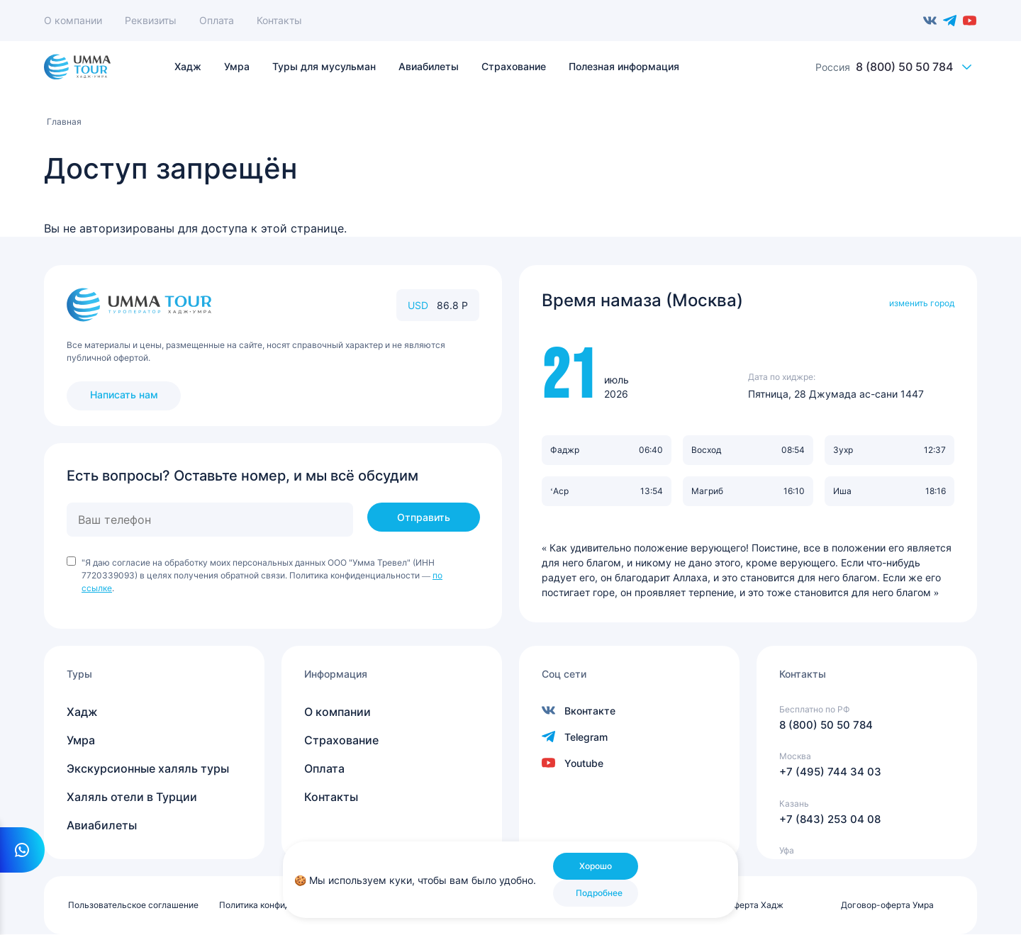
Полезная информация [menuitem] (624, 67)
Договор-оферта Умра (887, 905)
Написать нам (124, 394)
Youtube (970, 20)
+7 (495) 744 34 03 (830, 771)
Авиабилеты (102, 825)
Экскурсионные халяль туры (148, 768)
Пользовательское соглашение (133, 905)
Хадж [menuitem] (187, 67)
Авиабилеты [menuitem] (428, 67)
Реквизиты (151, 20)
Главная (64, 121)
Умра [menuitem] (237, 67)
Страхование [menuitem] (513, 67)
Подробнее (599, 893)
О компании (73, 20)
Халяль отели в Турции (132, 797)
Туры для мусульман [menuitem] (324, 67)
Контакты (279, 20)
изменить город (921, 303)
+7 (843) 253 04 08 (830, 819)
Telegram (950, 20)
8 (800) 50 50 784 (904, 67)
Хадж (82, 712)
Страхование (341, 740)
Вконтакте (930, 20)
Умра (81, 740)
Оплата (216, 20)
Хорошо (595, 866)
